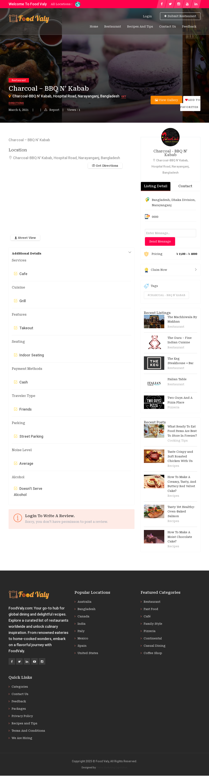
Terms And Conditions (28, 730)
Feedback (189, 26)
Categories (20, 686)
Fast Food (151, 609)
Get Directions (105, 165)
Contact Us (167, 26)
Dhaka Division (183, 200)
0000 (155, 216)
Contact (185, 186)
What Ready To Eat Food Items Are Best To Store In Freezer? (182, 431)
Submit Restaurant (180, 16)
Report (51, 109)
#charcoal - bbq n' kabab (166, 295)
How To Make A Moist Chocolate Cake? (180, 537)
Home (94, 26)
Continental (153, 638)
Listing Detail (155, 186)
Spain (82, 645)
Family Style (153, 623)
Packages (19, 708)
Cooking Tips (178, 440)
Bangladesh (161, 200)
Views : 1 (73, 109)
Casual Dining (155, 645)
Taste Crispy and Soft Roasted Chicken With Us (180, 456)
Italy (81, 631)
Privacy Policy (22, 716)
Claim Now (170, 269)
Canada (83, 616)
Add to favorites (190, 103)
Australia (84, 601)
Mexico (83, 638)
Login (147, 16)
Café (147, 616)
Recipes (173, 465)
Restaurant (112, 26)
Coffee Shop (153, 653)
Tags (151, 286)
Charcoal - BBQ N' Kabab (170, 153)
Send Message (160, 241)
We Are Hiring (22, 738)
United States (88, 653)
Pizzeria (173, 407)
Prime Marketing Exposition (111, 767)
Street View (25, 237)
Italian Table (177, 379)
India (82, 623)
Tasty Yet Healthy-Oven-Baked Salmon (181, 511)
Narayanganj (162, 205)
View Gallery (166, 100)
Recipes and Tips (140, 26)
